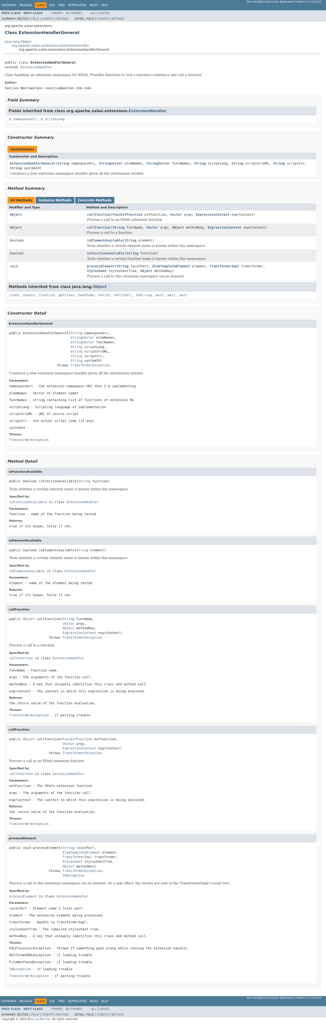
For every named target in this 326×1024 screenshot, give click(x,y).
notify (104, 295)
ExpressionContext (212, 214)
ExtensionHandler (36, 67)
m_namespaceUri (23, 119)
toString (144, 295)
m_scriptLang (53, 119)
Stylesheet (97, 271)
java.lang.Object (18, 41)
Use (52, 5)
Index (93, 5)
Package (25, 5)
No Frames (74, 13)
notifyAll (123, 295)
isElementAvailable (105, 240)
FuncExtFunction (127, 214)
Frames (57, 13)
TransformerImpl (224, 266)
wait (160, 295)
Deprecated (77, 5)
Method (62, 18)
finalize (46, 295)
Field (35, 18)
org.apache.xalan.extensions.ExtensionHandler (50, 45)
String (63, 163)
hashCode (86, 295)
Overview (8, 5)
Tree (61, 5)
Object (16, 214)
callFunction (99, 214)
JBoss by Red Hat (38, 1019)
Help (104, 5)
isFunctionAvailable (106, 253)
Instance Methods (54, 200)
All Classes (100, 13)
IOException (73, 875)
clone (14, 295)
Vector (176, 214)
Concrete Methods (95, 200)
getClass (66, 295)
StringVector (111, 163)
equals (29, 295)
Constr (48, 18)
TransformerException (90, 365)
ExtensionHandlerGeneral (32, 163)
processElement (101, 266)
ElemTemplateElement (171, 266)
